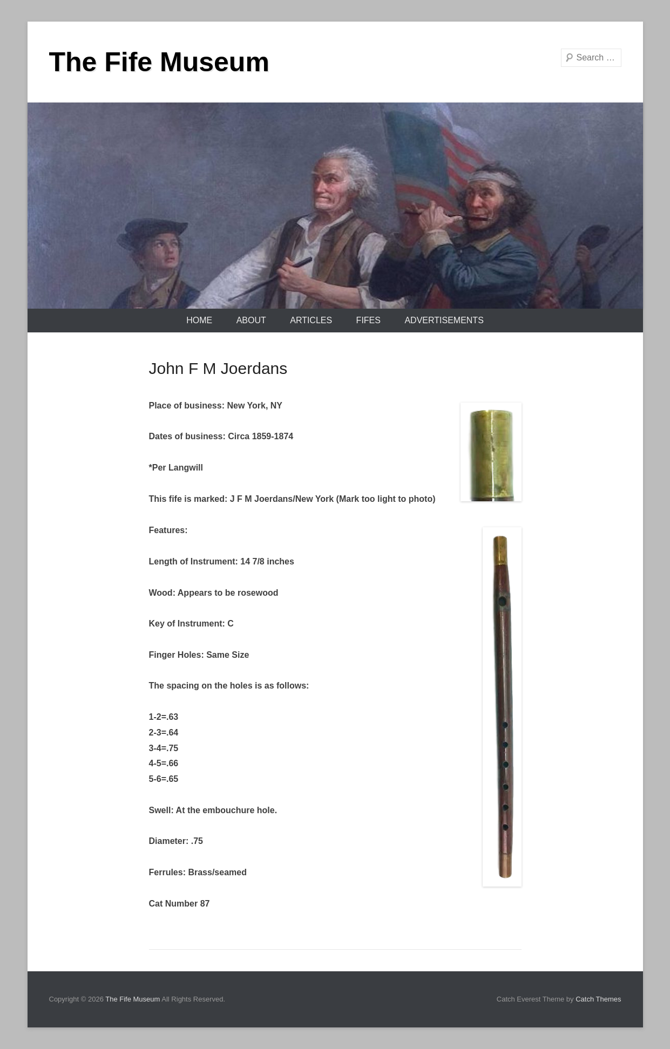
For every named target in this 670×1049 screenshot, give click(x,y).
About (251, 320)
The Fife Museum (159, 62)
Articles (311, 320)
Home (199, 320)
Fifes (368, 320)
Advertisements (443, 320)
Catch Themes (598, 999)
